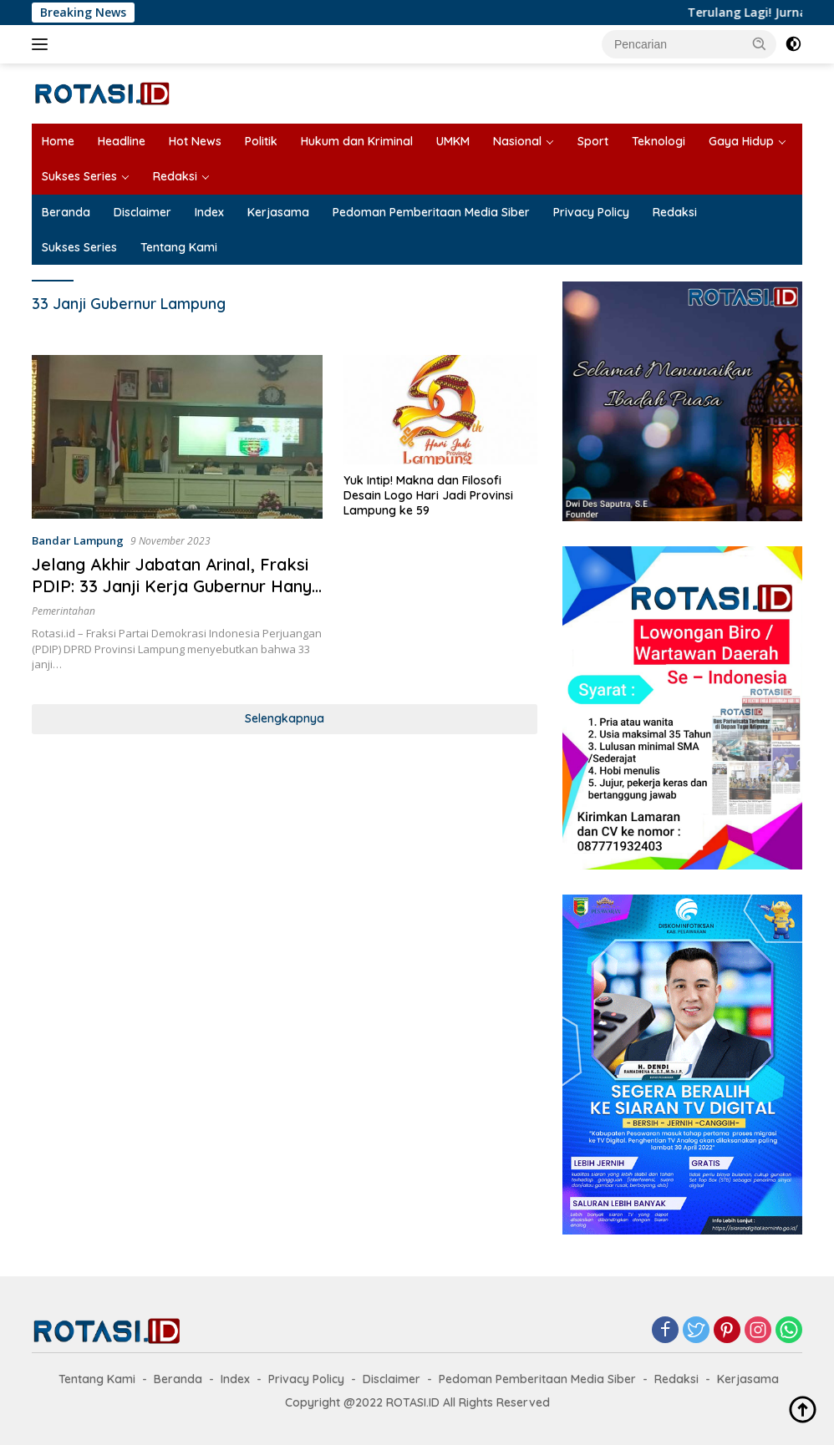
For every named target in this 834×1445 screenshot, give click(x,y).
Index (209, 212)
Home (58, 141)
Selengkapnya (284, 718)
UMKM (453, 141)
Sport (592, 141)
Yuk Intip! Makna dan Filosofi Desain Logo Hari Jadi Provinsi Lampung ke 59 (428, 495)
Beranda (66, 212)
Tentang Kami (178, 247)
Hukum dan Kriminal (357, 141)
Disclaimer (142, 212)
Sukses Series (79, 176)
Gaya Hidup (741, 141)
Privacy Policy (591, 212)
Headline (121, 141)
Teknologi (658, 141)
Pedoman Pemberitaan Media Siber (431, 212)
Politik (261, 141)
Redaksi (175, 176)
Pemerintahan (63, 611)
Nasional (517, 141)
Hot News (195, 141)
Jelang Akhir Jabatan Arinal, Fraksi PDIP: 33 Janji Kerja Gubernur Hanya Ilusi (177, 586)
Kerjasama (278, 212)
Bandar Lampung (78, 540)
